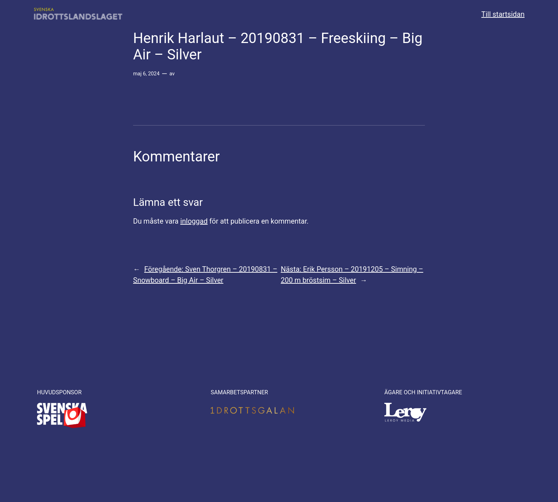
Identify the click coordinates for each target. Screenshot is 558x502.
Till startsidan (503, 14)
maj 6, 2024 (146, 74)
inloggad (194, 221)
